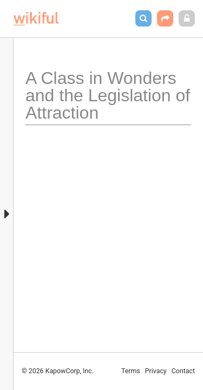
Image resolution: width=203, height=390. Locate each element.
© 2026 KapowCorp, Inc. (58, 371)
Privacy (156, 371)
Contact (183, 371)
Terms (130, 371)
